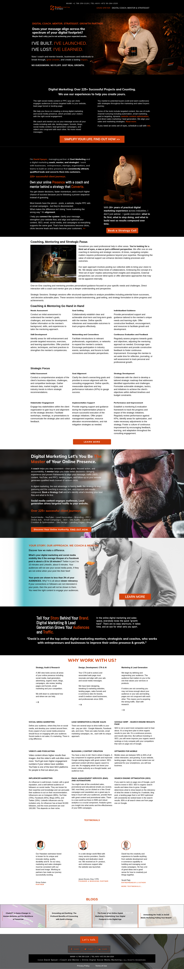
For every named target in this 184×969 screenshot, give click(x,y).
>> (84, 234)
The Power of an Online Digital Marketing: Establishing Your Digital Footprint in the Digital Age (115, 917)
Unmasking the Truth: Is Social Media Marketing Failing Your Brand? (161, 917)
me (148, 126)
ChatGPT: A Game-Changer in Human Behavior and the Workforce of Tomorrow (23, 917)
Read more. (131, 121)
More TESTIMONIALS (131, 888)
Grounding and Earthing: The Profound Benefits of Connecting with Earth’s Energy (69, 917)
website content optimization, (135, 116)
